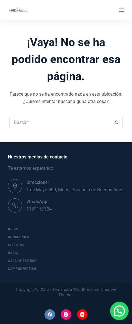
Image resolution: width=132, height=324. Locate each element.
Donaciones (18, 237)
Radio (13, 253)
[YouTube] (82, 314)
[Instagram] (66, 314)
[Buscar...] (60, 122)
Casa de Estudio (22, 261)
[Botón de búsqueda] (117, 122)
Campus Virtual (22, 269)
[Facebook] (49, 314)
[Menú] (121, 9)
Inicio (13, 229)
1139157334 (39, 209)
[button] (121, 316)
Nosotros (16, 245)
